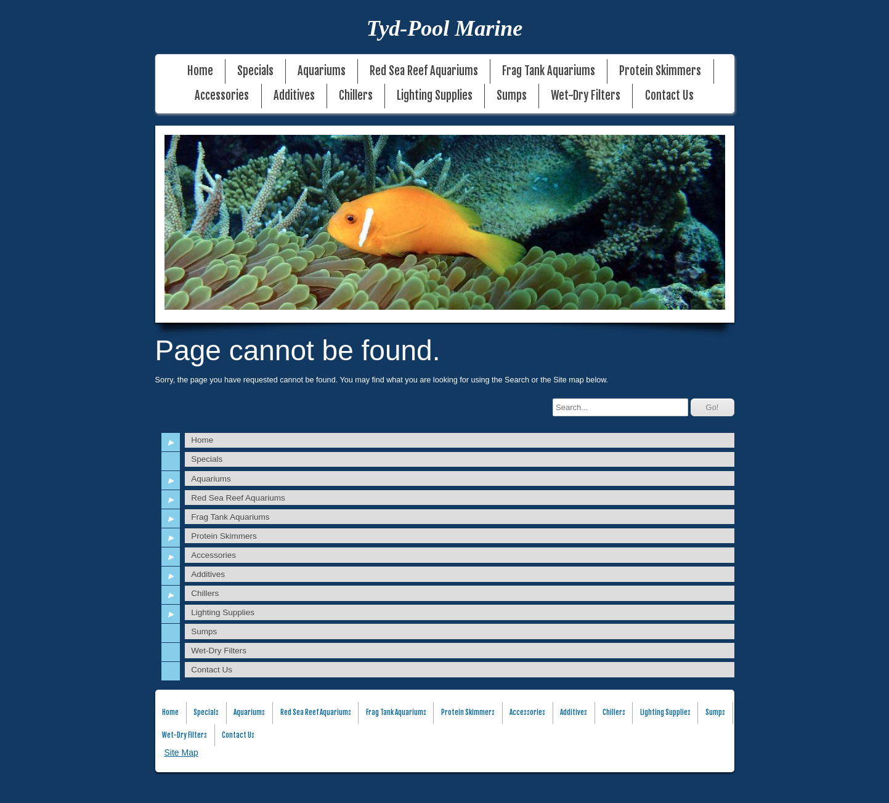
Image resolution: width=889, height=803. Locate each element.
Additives (294, 96)
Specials (255, 71)
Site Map (181, 752)
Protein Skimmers (660, 71)
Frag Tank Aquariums (548, 71)
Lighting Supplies (435, 96)
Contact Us (669, 96)
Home (200, 71)
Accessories (222, 96)
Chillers (356, 96)
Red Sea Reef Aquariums (424, 71)
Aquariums (322, 71)
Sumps (512, 96)
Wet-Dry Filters (585, 96)
